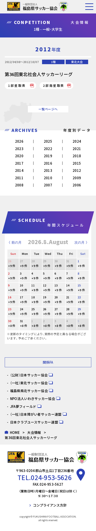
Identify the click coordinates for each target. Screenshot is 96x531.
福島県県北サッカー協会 (29, 390)
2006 (77, 185)
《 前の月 (14, 242)
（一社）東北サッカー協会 (29, 382)
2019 (48, 155)
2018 (77, 155)
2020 (19, 155)
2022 (48, 148)
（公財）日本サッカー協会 (29, 375)
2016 (48, 163)
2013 (48, 170)
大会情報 (34, 432)
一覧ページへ (48, 109)
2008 (19, 185)
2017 (19, 163)
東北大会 (77, 62)
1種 (53, 62)
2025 (48, 141)
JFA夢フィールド (23, 406)
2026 (19, 141)
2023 (19, 148)
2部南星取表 (53, 85)
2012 (77, 170)
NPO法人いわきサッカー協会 (32, 398)
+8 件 (11, 325)
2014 (19, 170)
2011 (19, 177)
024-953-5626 (51, 477)
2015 (77, 163)
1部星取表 (17, 85)
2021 (77, 148)
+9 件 (11, 266)
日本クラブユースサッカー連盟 (34, 422)
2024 (77, 141)
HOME (15, 432)
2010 (48, 177)
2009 (77, 177)
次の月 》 (81, 242)
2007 (48, 185)
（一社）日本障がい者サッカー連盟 (36, 414)
